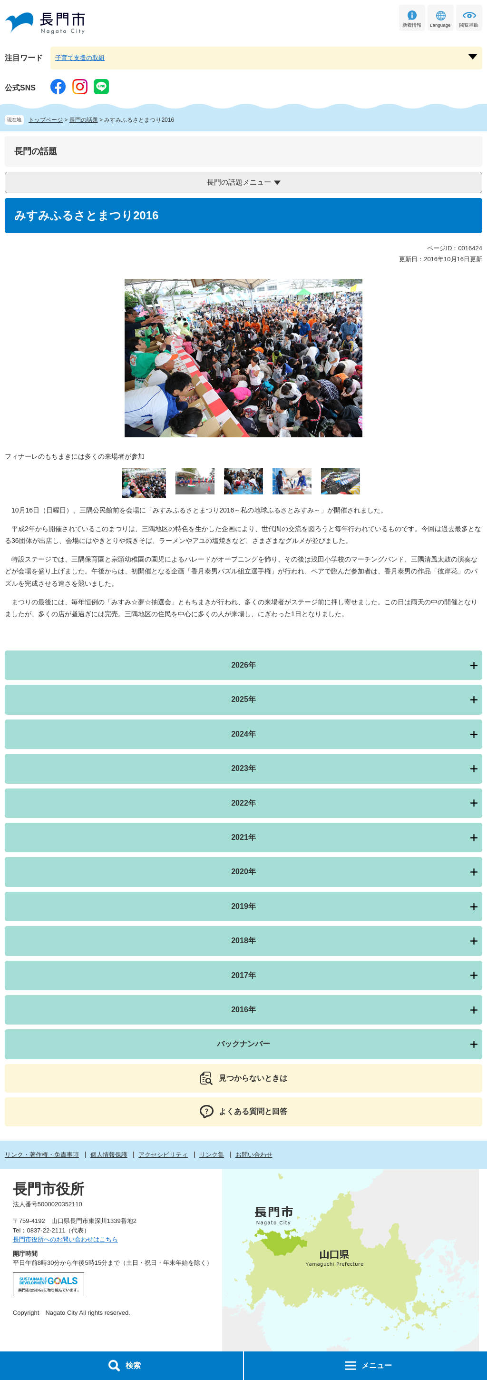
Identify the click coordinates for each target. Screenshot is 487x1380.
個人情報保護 (108, 1154)
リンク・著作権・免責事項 (42, 1154)
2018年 (243, 940)
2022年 (243, 803)
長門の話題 (83, 120)
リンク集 (211, 1154)
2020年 (243, 871)
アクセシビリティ (163, 1154)
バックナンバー (243, 1044)
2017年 (243, 975)
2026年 (243, 665)
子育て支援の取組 (80, 57)
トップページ (46, 120)
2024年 (243, 734)
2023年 (243, 768)
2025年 (243, 699)
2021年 (243, 837)
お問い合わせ (254, 1154)
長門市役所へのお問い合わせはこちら (65, 1239)
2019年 (243, 906)
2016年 (243, 1009)
